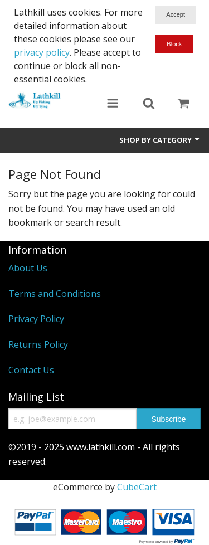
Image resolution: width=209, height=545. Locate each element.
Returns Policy (38, 344)
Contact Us (31, 370)
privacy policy (42, 52)
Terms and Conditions (54, 294)
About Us (27, 268)
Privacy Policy (36, 319)
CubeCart (137, 487)
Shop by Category (160, 140)
